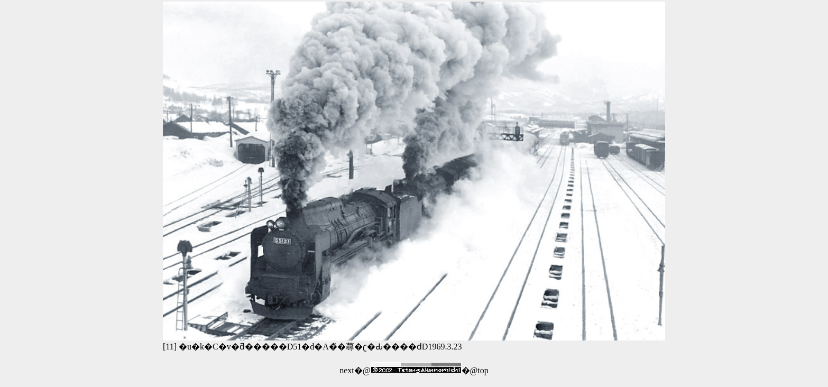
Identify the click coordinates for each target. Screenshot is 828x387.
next (346, 370)
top (482, 370)
